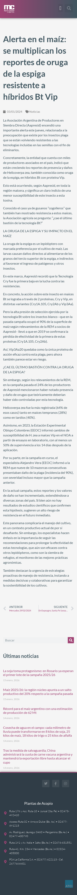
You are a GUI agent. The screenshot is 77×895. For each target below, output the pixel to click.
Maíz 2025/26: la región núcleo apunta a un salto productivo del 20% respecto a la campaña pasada (38, 692)
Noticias (34, 111)
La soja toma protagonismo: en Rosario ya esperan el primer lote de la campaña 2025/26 (38, 673)
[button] (60, 8)
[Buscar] (71, 640)
